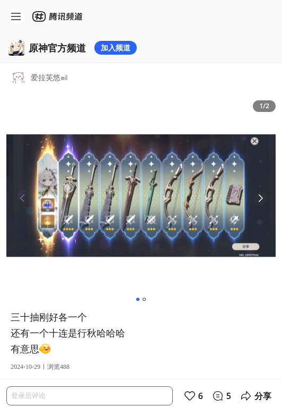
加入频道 (115, 47)
